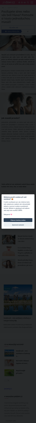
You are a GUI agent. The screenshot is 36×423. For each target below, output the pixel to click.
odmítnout (18, 208)
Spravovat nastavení (18, 225)
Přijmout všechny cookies (18, 220)
